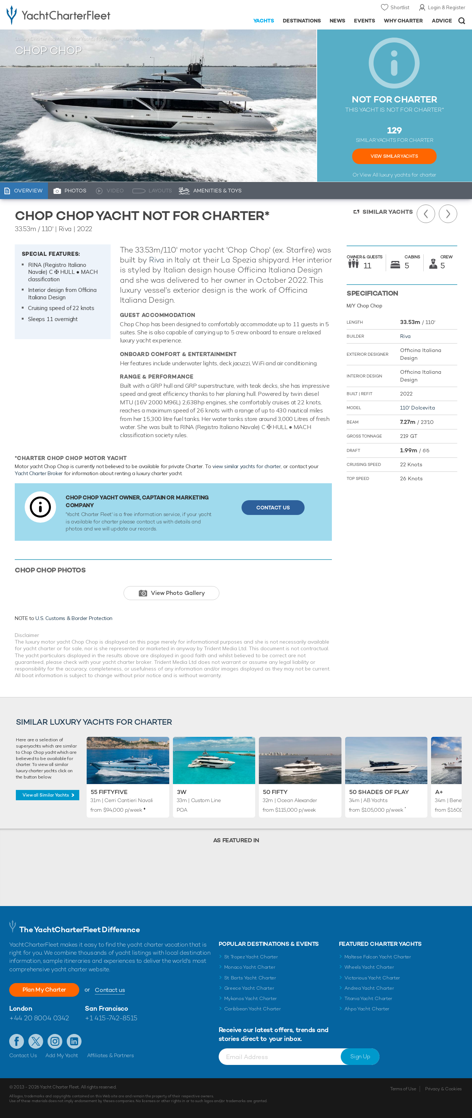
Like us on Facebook (16, 1041)
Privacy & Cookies (443, 1089)
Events (364, 20)
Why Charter (403, 20)
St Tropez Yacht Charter (251, 957)
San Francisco (106, 1008)
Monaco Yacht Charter (249, 967)
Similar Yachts (387, 212)
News (337, 20)
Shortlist (400, 7)
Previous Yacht (426, 214)
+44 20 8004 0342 (39, 1018)
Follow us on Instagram (55, 1041)
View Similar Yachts (394, 156)
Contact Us (273, 507)
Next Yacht (448, 214)
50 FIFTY (275, 792)
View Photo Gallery (178, 593)
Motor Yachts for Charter (93, 39)
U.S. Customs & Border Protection (73, 618)
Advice (442, 20)
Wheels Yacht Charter (369, 967)
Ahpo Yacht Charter (366, 1009)
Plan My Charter (44, 989)
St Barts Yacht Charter (250, 978)
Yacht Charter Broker (39, 473)
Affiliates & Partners (110, 1055)
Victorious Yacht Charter (372, 978)
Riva (156, 260)
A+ (439, 792)
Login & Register (446, 7)
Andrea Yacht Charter (369, 988)
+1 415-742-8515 (111, 1018)
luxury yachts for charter (407, 174)
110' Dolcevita (417, 407)
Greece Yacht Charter (249, 988)
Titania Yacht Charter (368, 998)
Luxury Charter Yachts (38, 39)
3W (182, 792)
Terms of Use (403, 1089)
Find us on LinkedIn (74, 1041)
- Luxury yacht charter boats (73, 14)
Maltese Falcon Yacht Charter (377, 957)
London (20, 1008)
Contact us (110, 990)
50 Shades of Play (379, 792)
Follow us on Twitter (35, 1041)
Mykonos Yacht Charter (250, 998)
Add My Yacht (61, 1055)
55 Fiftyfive (109, 792)
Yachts (263, 20)
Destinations (302, 20)
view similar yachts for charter (246, 466)
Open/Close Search (461, 20)
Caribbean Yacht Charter (252, 1009)
